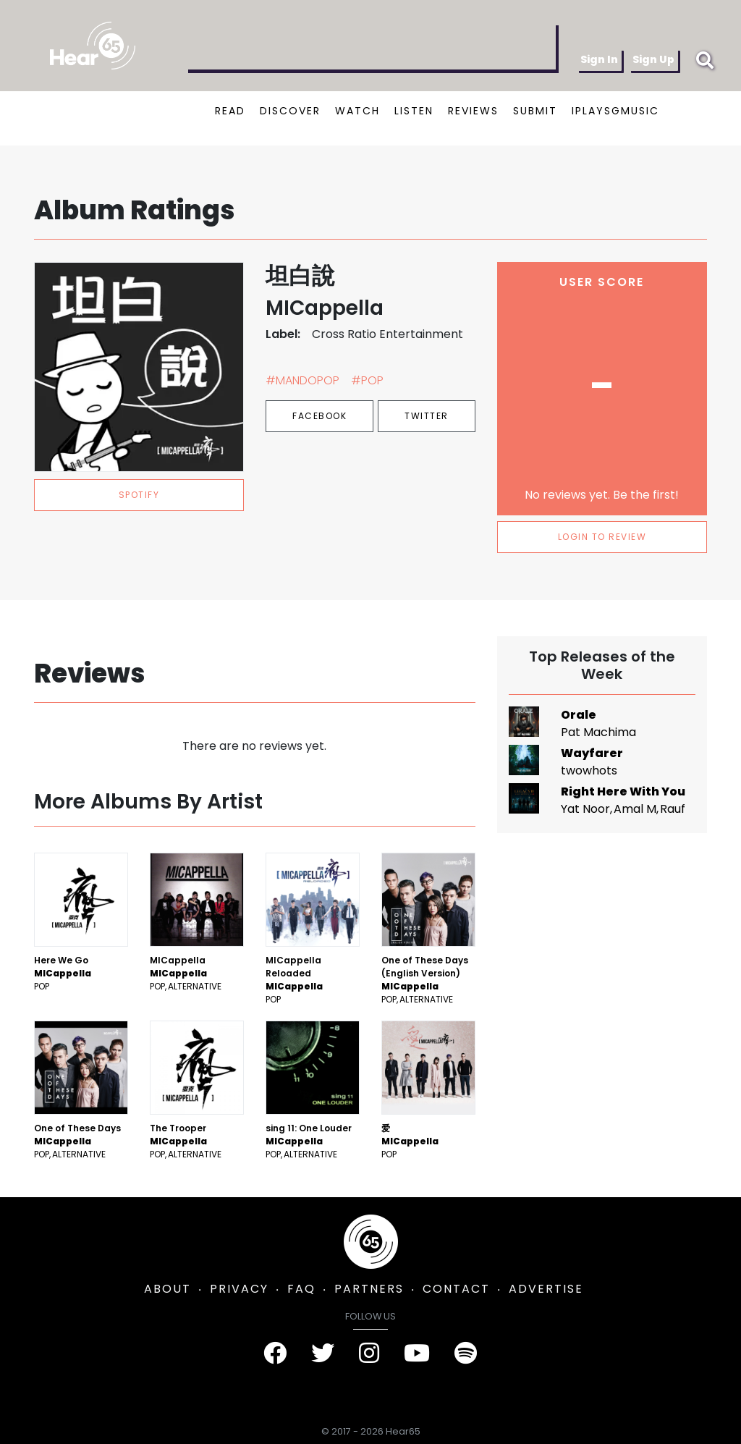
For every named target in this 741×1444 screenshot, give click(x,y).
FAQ (301, 1288)
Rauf (672, 809)
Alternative (194, 986)
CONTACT (456, 1288)
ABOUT (167, 1288)
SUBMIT (535, 111)
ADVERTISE (546, 1288)
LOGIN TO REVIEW (602, 537)
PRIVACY (239, 1288)
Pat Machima (598, 732)
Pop (41, 986)
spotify (139, 495)
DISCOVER (290, 111)
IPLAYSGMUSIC (615, 111)
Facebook (319, 416)
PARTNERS (369, 1288)
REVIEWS (473, 111)
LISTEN (413, 111)
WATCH (357, 111)
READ (230, 111)
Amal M (635, 809)
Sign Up (653, 59)
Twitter (427, 416)
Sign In (599, 59)
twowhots (589, 770)
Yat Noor (585, 809)
